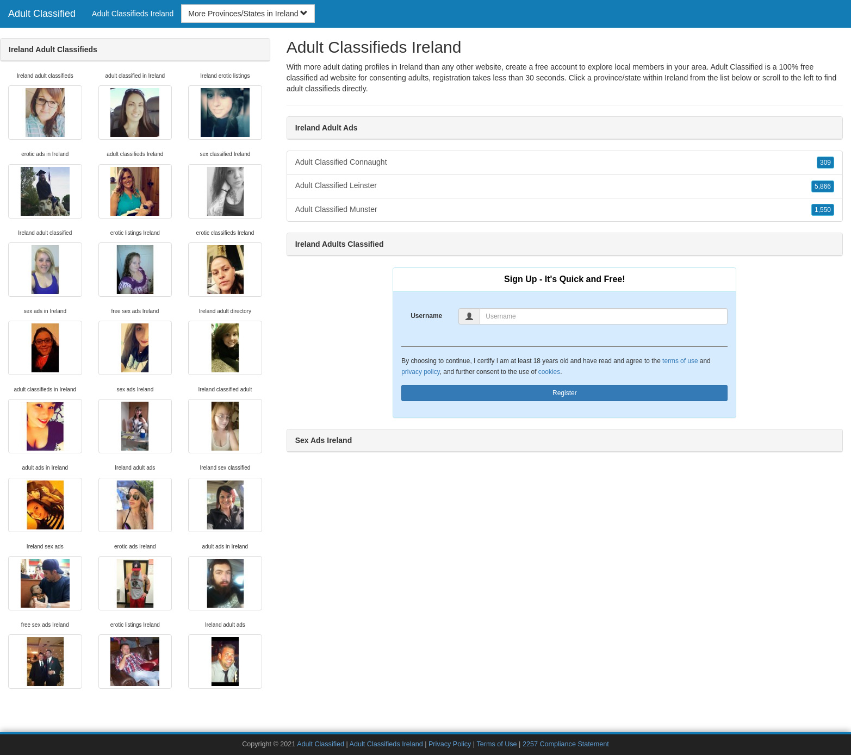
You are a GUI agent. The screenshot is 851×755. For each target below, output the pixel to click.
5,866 (823, 186)
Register (564, 393)
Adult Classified (42, 13)
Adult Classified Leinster (564, 186)
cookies (549, 372)
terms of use (680, 361)
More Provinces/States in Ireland (248, 13)
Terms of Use (496, 744)
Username (426, 316)
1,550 (823, 210)
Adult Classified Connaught (564, 163)
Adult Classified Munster (564, 210)
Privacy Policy (449, 744)
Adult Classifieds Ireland (132, 13)
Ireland (676, 77)
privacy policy (420, 372)
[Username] (604, 316)
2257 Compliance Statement (566, 744)
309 (825, 162)
